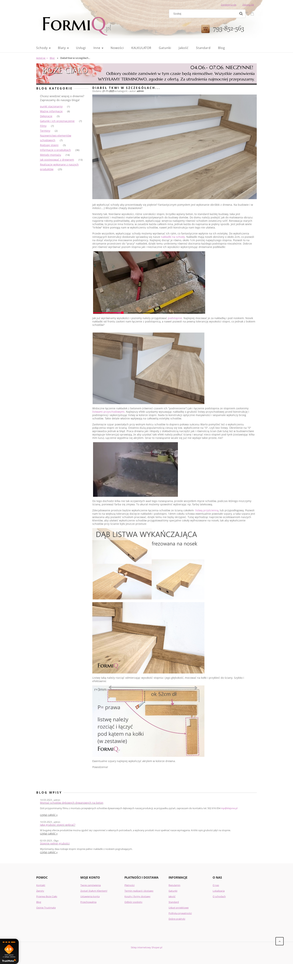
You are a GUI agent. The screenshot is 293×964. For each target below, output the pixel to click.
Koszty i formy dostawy (137, 896)
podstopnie (175, 318)
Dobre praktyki (177, 918)
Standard (174, 902)
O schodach (219, 896)
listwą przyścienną (206, 510)
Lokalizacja (219, 890)
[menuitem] (47, 47)
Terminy (45, 130)
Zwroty (40, 890)
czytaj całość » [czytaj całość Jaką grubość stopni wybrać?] (49, 833)
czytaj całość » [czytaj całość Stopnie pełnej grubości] (49, 852)
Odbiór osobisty (133, 902)
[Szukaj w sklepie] (204, 14)
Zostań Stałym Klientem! (93, 890)
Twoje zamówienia (90, 885)
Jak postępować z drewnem (57, 159)
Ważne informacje (51, 111)
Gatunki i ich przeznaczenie (57, 121)
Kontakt (40, 885)
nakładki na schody (173, 237)
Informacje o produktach (55, 150)
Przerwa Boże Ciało (46, 896)
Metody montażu (50, 155)
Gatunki (173, 890)
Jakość (172, 896)
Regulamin (174, 885)
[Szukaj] (241, 13)
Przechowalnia (88, 902)
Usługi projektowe (179, 907)
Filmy (43, 126)
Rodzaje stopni (49, 145)
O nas (216, 885)
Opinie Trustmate (46, 907)
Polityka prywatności (180, 913)
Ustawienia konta (90, 896)
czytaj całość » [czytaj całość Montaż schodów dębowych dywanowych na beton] (49, 815)
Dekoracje (46, 116)
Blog (38, 902)
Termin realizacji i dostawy (138, 890)
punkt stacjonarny (51, 106)
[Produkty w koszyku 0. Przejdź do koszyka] (253, 13)
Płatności (129, 885)
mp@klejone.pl (229, 808)
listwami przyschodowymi (108, 411)
